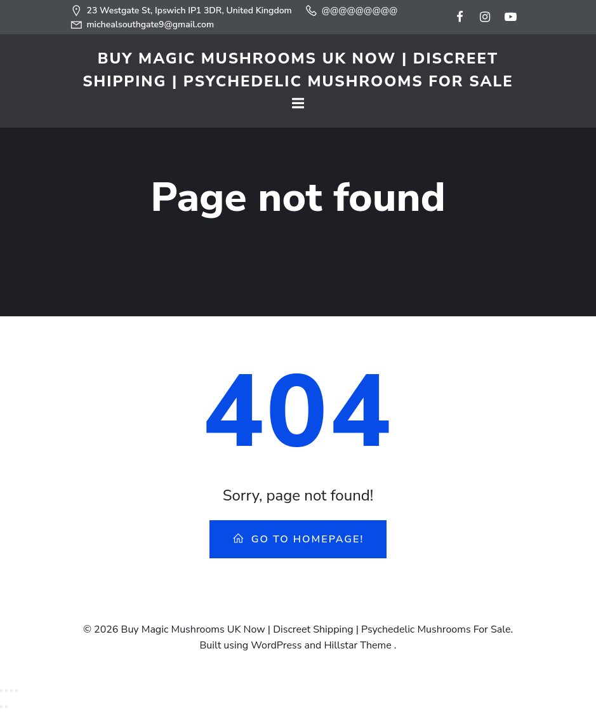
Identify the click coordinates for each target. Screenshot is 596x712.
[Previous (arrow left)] (1, 707)
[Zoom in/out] (1, 690)
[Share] (11, 690)
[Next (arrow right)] (6, 707)
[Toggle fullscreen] (6, 690)
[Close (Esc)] (16, 690)
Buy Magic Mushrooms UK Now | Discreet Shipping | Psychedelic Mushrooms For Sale (298, 69)
